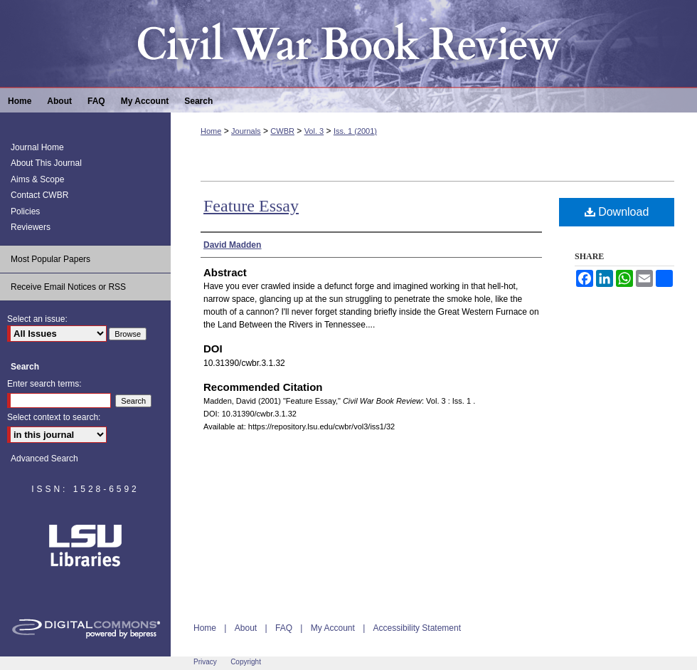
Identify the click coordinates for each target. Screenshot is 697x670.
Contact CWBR (39, 195)
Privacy (205, 662)
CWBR (282, 131)
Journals (246, 131)
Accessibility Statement (417, 628)
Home (211, 131)
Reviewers (30, 227)
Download (617, 212)
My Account (333, 628)
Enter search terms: (44, 384)
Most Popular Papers (50, 259)
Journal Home (37, 147)
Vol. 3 (314, 131)
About (246, 628)
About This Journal (46, 163)
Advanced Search (44, 459)
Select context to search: (53, 417)
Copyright (245, 662)
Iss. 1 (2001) (355, 131)
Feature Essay (251, 206)
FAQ (283, 628)
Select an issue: (37, 319)
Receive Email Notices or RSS (68, 287)
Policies (25, 211)
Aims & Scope (37, 179)
